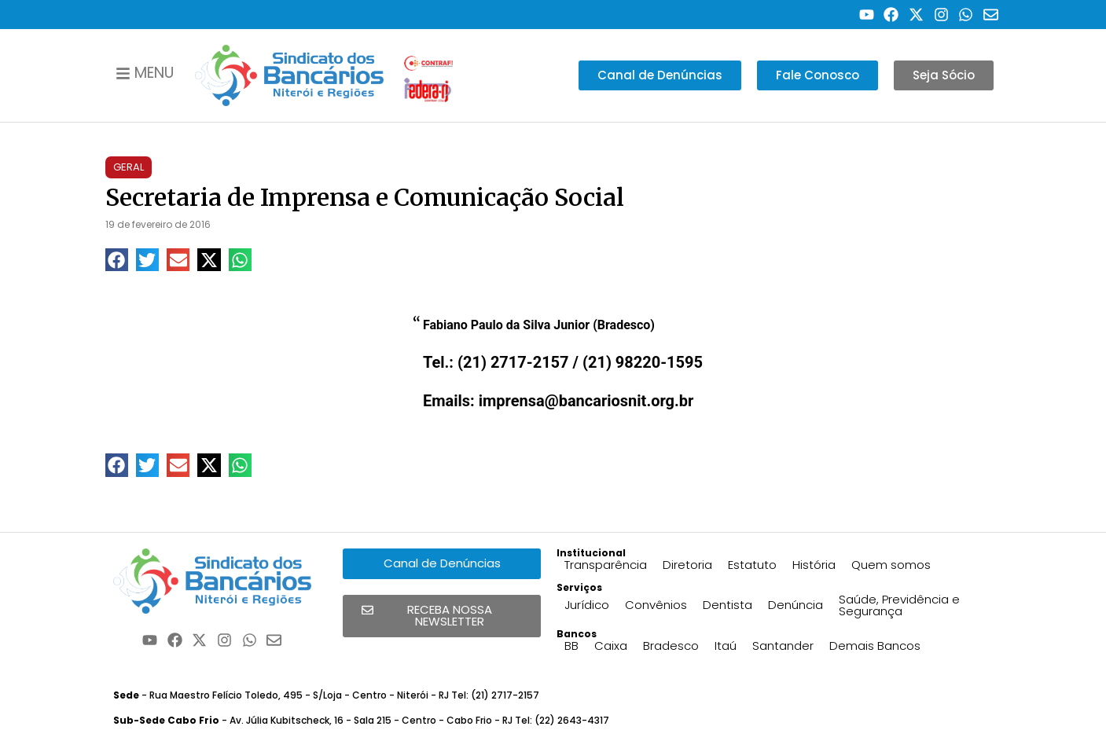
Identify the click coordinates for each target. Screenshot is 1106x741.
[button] (116, 259)
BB (571, 645)
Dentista (727, 604)
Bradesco (671, 645)
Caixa (610, 645)
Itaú (726, 645)
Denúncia (795, 604)
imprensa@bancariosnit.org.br (586, 400)
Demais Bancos (874, 645)
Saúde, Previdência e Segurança (899, 605)
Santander (783, 645)
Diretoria (687, 564)
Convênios (656, 604)
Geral (128, 167)
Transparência (605, 564)
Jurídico (586, 604)
